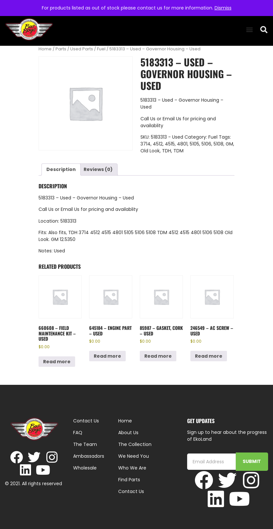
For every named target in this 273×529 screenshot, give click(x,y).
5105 (194, 144)
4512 (158, 144)
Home (45, 49)
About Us (128, 432)
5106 (206, 144)
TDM (178, 150)
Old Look (150, 150)
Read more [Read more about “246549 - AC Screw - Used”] (208, 356)
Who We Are (132, 468)
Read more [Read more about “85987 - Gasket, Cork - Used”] (158, 356)
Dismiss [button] (223, 8)
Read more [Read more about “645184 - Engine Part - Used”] (107, 356)
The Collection (135, 444)
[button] (249, 29)
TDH (166, 150)
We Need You (133, 456)
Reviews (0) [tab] (98, 169)
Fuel (101, 49)
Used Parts (81, 49)
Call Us (147, 118)
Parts (61, 49)
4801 (182, 144)
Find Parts (129, 479)
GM (229, 144)
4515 (170, 144)
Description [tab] (61, 169)
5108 (218, 144)
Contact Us (131, 491)
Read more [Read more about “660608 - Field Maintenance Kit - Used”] (57, 361)
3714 (145, 144)
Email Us (173, 118)
